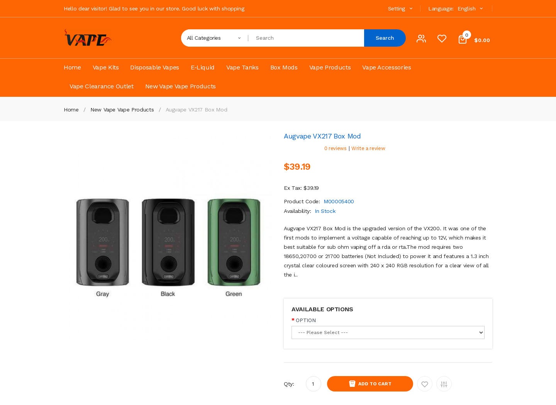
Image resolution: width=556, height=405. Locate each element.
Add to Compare (444, 384)
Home (71, 109)
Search (385, 38)
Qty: (289, 384)
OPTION (305, 320)
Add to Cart (375, 383)
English (471, 8)
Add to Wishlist (424, 384)
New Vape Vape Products (122, 109)
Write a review (368, 148)
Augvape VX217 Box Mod (196, 109)
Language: (441, 8)
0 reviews (335, 148)
